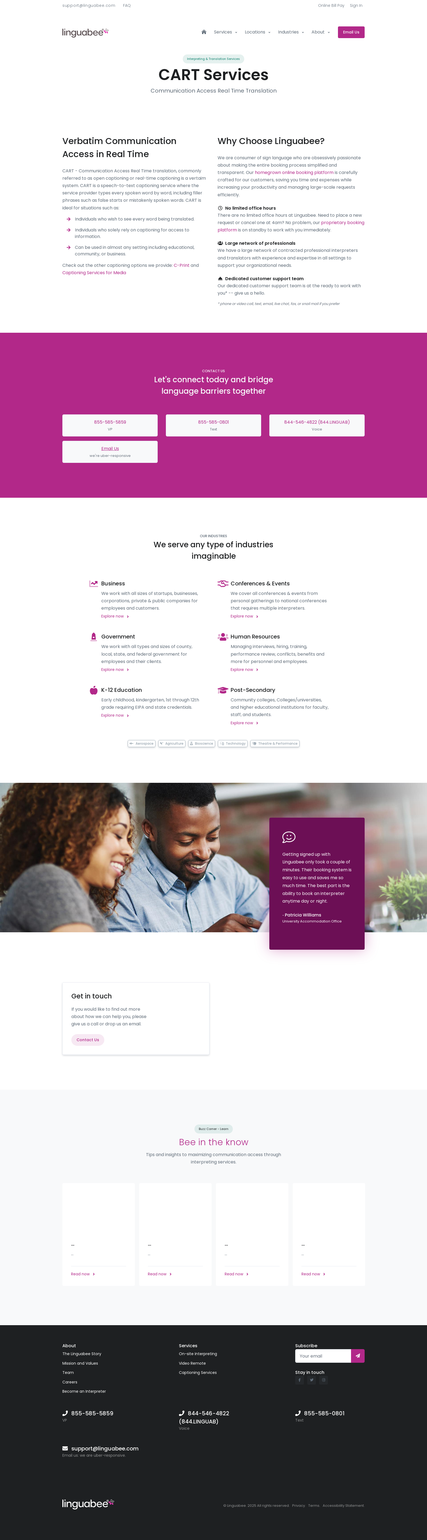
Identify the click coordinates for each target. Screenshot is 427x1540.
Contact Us (88, 1040)
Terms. (314, 1505)
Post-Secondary (253, 690)
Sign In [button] (356, 5)
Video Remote (192, 1363)
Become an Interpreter (84, 1391)
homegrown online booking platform (294, 172)
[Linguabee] (88, 1503)
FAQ (127, 5)
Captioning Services (198, 1372)
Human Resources (255, 636)
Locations (255, 32)
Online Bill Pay (331, 5)
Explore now (115, 616)
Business (113, 583)
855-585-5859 (110, 422)
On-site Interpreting (198, 1353)
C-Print (182, 265)
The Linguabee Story (81, 1353)
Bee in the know (213, 1142)
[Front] (85, 32)
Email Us (110, 448)
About (319, 32)
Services (223, 32)
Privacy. (299, 1505)
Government (118, 636)
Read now (83, 1274)
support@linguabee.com (88, 5)
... (72, 1244)
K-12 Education (121, 690)
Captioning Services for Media (94, 273)
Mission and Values (80, 1363)
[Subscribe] (358, 1356)
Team (68, 1372)
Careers (69, 1382)
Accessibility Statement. (344, 1505)
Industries (289, 32)
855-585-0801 (213, 422)
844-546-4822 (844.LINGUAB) (317, 422)
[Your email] (323, 1356)
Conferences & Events (260, 583)
